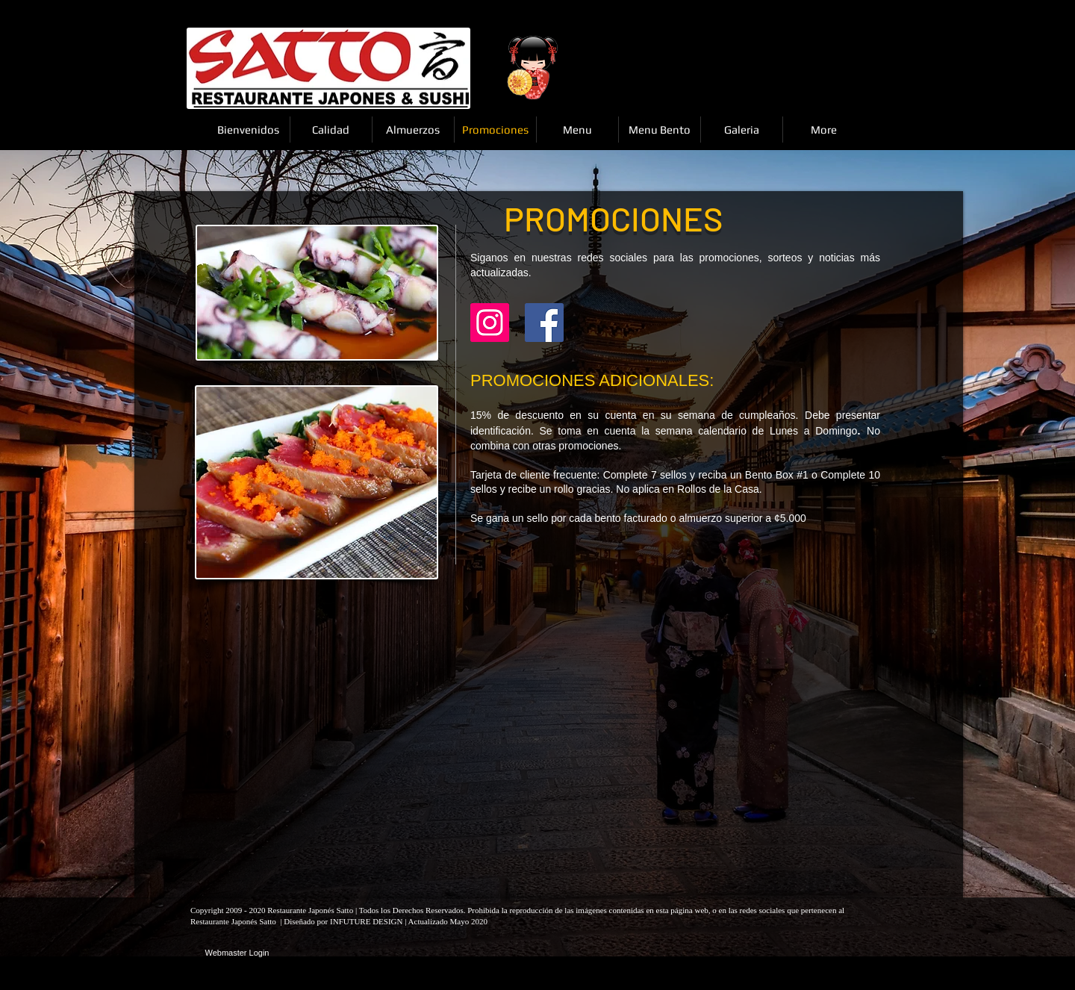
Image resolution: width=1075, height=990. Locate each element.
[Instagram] (489, 322)
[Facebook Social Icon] (544, 322)
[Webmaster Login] (237, 953)
